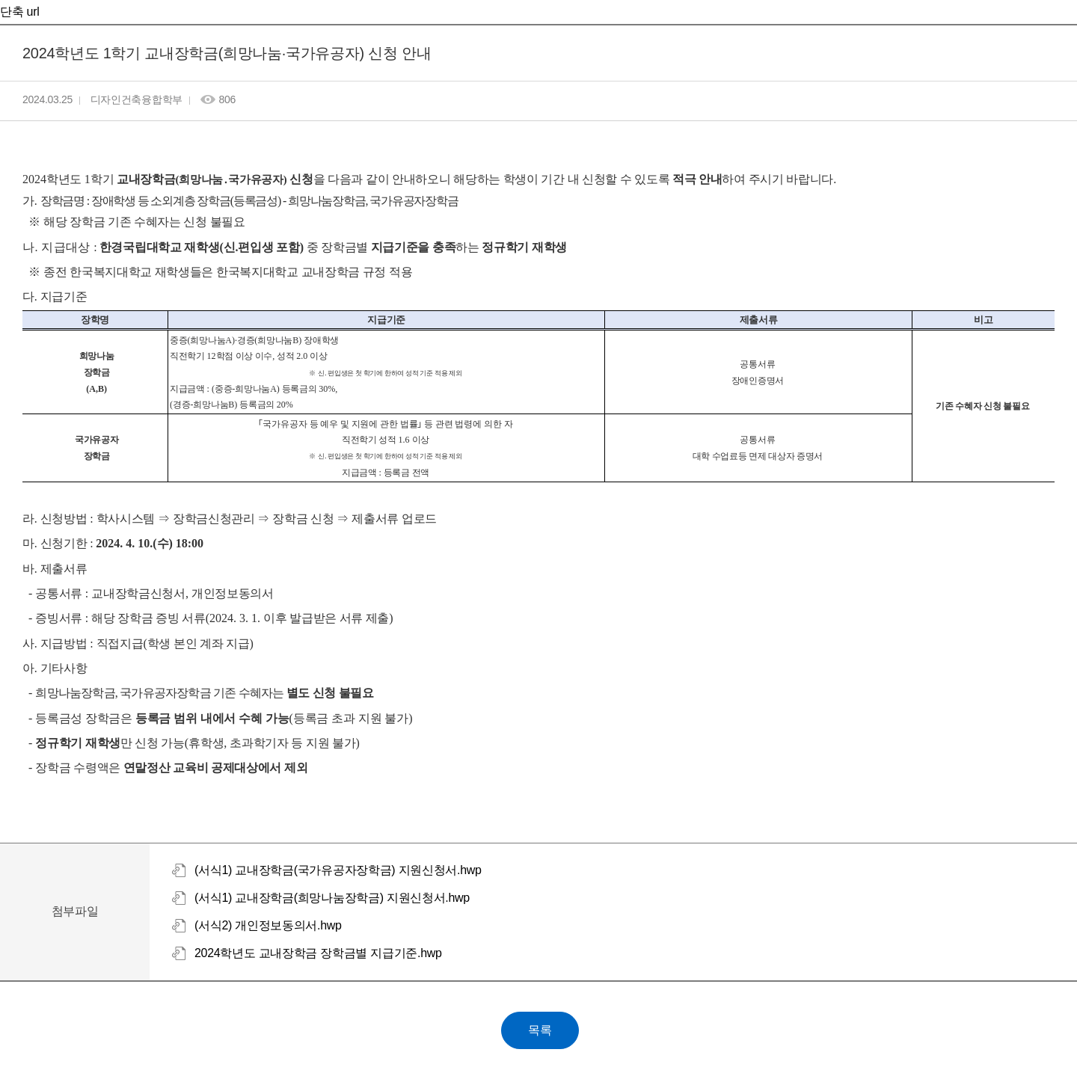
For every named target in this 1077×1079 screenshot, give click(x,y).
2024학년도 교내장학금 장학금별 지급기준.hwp (318, 953)
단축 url (19, 11)
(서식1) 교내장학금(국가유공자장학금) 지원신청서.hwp (338, 870)
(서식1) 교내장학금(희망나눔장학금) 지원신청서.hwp (332, 897)
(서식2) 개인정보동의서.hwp (268, 925)
